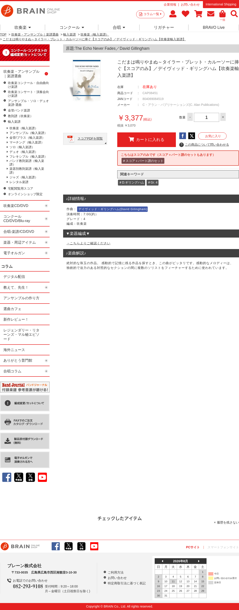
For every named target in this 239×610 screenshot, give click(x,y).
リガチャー (164, 27)
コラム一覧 (152, 14)
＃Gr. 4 (152, 182)
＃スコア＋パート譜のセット (142, 161)
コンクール (72, 27)
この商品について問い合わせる (204, 145)
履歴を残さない (228, 522)
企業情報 (170, 4)
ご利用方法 (116, 572)
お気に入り (213, 136)
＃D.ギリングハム (131, 182)
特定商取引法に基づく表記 (127, 583)
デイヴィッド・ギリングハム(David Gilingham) (112, 209)
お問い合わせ (190, 4)
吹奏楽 (22, 27)
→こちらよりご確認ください (88, 243)
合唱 (119, 27)
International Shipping (221, 4)
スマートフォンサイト (223, 547)
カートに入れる (146, 139)
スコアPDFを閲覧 (90, 138)
